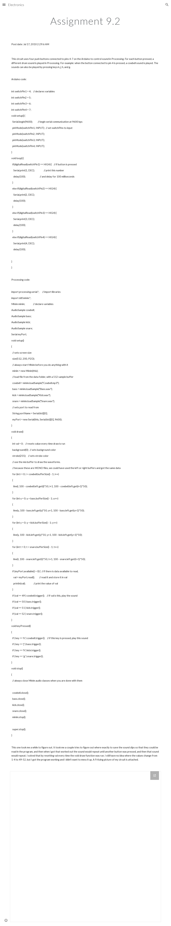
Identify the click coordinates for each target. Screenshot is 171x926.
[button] (4, 4)
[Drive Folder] (85, 846)
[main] (85, 21)
